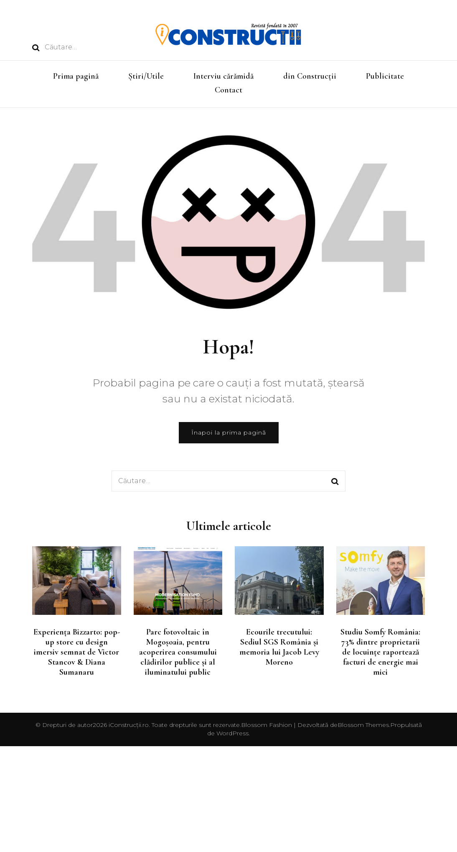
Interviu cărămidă (223, 76)
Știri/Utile (146, 76)
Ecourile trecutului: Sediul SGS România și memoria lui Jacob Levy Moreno (279, 647)
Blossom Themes (363, 725)
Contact (228, 90)
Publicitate (385, 76)
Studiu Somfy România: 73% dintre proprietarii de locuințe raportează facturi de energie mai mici (380, 652)
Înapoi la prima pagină (228, 432)
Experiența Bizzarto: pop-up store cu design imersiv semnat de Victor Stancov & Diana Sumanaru (76, 652)
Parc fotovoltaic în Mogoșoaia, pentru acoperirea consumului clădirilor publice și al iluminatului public (178, 652)
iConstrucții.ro (129, 725)
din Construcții (309, 76)
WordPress (232, 733)
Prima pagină (76, 76)
